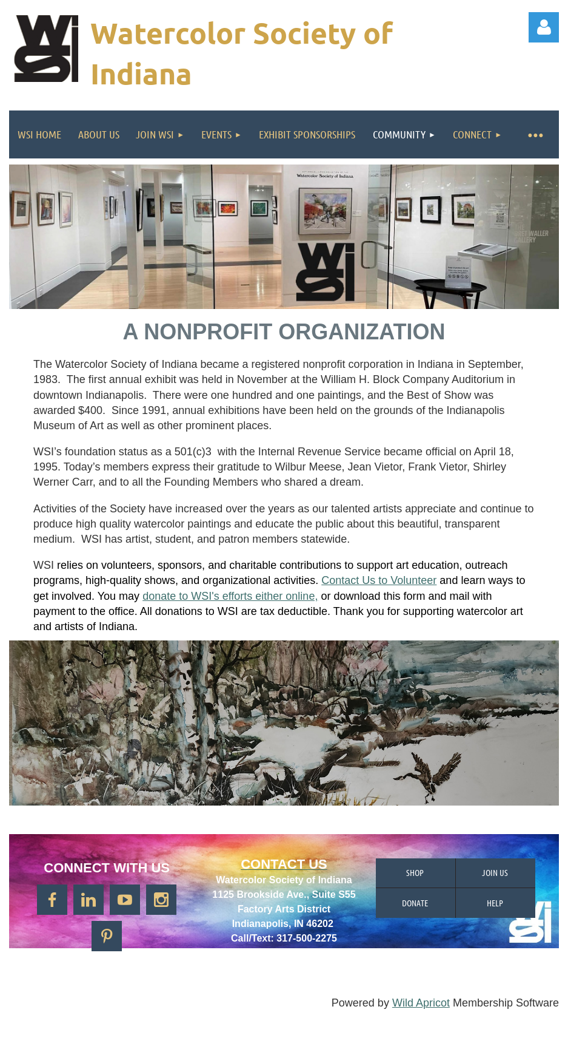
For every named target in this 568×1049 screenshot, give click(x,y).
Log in (544, 27)
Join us (495, 872)
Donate (415, 902)
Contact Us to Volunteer (378, 580)
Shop (415, 872)
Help (495, 902)
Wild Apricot (421, 1003)
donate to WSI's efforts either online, (230, 596)
